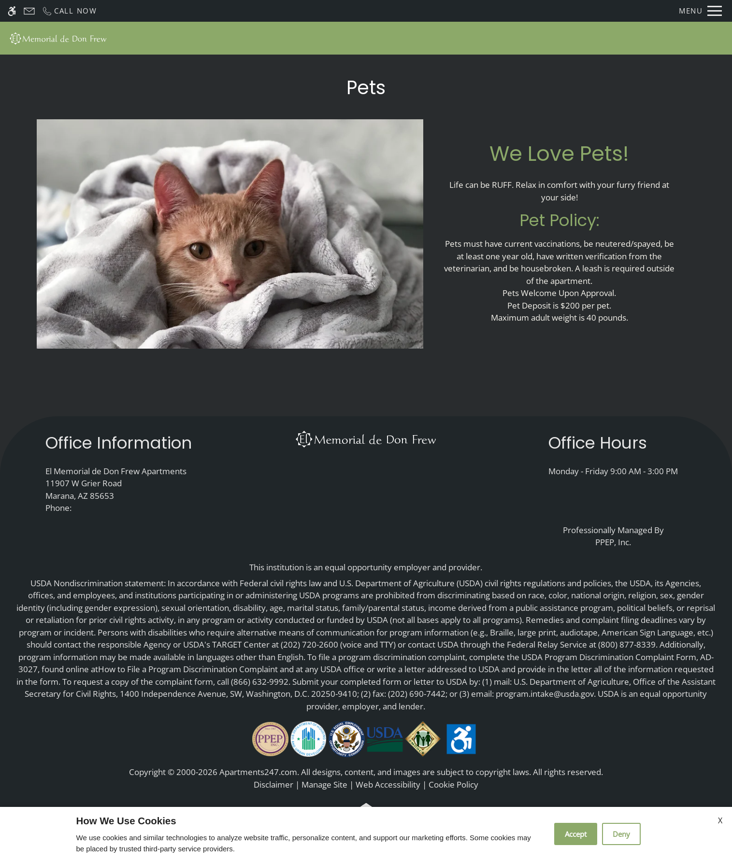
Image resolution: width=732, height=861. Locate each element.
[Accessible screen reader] (11, 10)
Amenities (465, 37)
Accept (576, 834)
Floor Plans (354, 37)
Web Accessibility (388, 784)
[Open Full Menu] (700, 10)
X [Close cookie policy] (720, 820)
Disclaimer (273, 784)
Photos (410, 37)
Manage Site (324, 784)
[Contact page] (29, 10)
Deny (621, 834)
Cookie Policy (453, 784)
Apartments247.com (258, 771)
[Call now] (69, 10)
